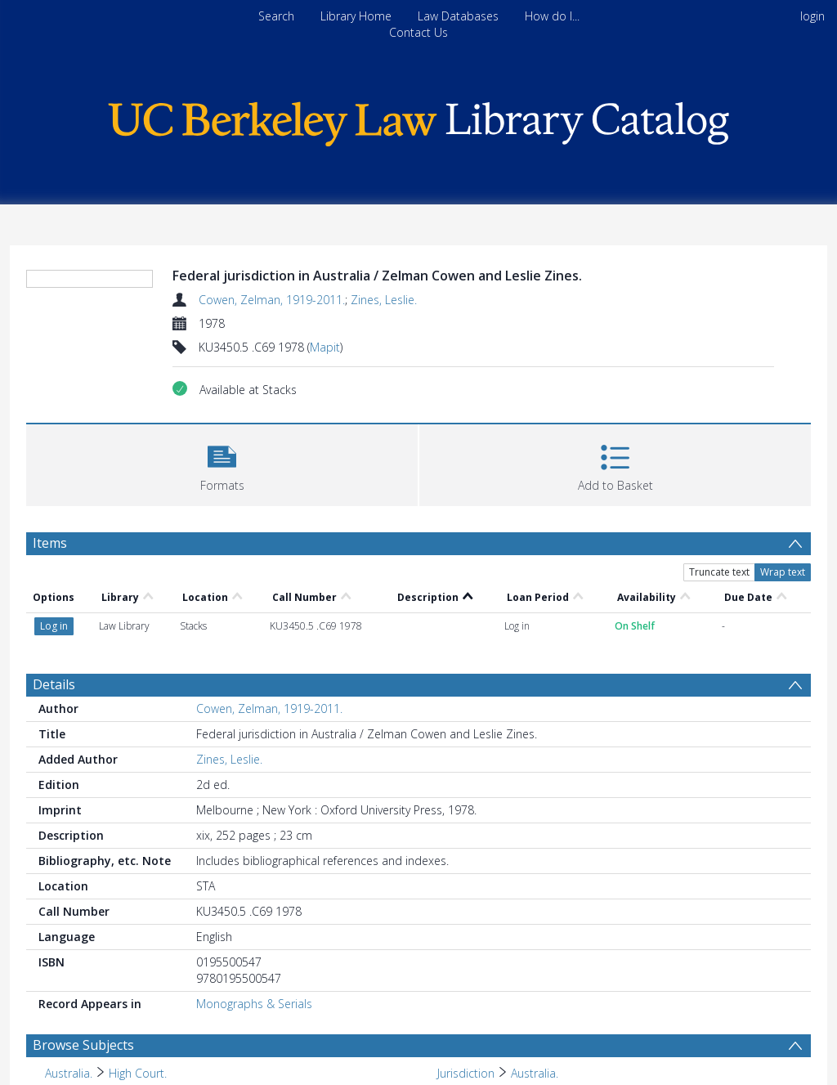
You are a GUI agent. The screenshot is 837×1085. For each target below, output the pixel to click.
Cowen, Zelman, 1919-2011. (272, 299)
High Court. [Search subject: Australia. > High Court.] (138, 1073)
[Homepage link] (418, 120)
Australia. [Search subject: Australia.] (68, 1073)
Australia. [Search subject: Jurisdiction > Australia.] (534, 1073)
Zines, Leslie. (384, 299)
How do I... (552, 16)
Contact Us (418, 32)
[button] (222, 463)
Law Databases (458, 16)
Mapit (325, 347)
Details (54, 684)
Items (50, 543)
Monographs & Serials (254, 1003)
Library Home (356, 16)
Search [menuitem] (276, 16)
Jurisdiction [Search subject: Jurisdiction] (466, 1073)
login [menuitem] (812, 16)
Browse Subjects (83, 1045)
